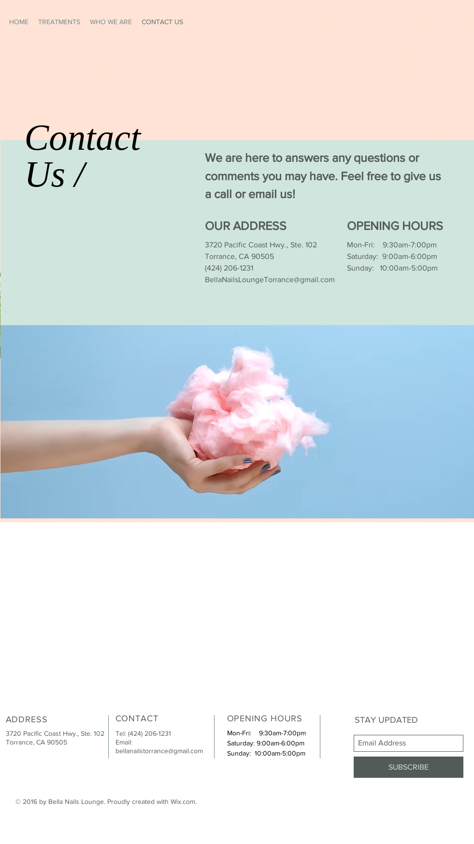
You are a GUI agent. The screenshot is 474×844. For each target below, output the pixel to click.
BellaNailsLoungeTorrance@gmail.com (270, 279)
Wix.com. (184, 801)
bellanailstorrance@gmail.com (159, 751)
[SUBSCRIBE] (408, 767)
